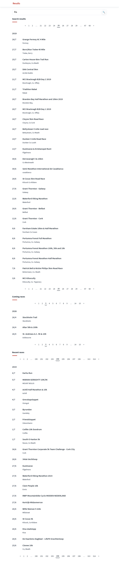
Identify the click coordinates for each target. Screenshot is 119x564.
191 (41, 359)
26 (63, 25)
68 (90, 25)
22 (45, 25)
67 (85, 25)
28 (72, 25)
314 (94, 359)
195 (63, 359)
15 (80, 303)
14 (75, 303)
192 (47, 359)
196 (68, 359)
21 (41, 25)
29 (76, 25)
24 (54, 25)
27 (68, 25)
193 (52, 359)
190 (36, 359)
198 (79, 359)
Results (16, 3)
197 (73, 359)
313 (89, 359)
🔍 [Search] (104, 12)
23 (50, 25)
